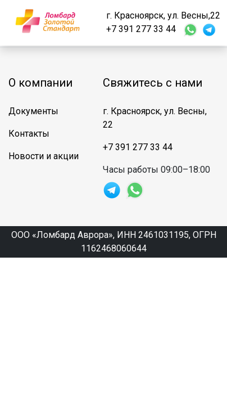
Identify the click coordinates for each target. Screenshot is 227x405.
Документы (33, 111)
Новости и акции (43, 156)
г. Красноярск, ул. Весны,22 (163, 15)
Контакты (28, 133)
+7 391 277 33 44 (141, 29)
